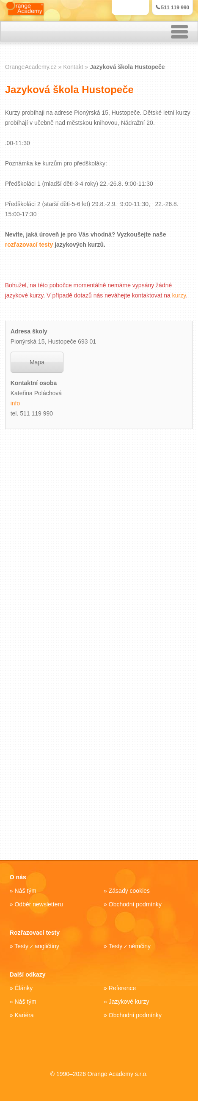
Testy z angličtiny (36, 946)
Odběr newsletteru (38, 904)
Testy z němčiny (130, 946)
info (15, 403)
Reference (122, 988)
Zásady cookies (129, 890)
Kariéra (23, 1015)
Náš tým (25, 890)
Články (23, 988)
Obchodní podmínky (135, 904)
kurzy (179, 295)
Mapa (37, 362)
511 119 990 (173, 7)
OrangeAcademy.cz (31, 66)
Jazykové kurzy (129, 1001)
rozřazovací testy (29, 244)
